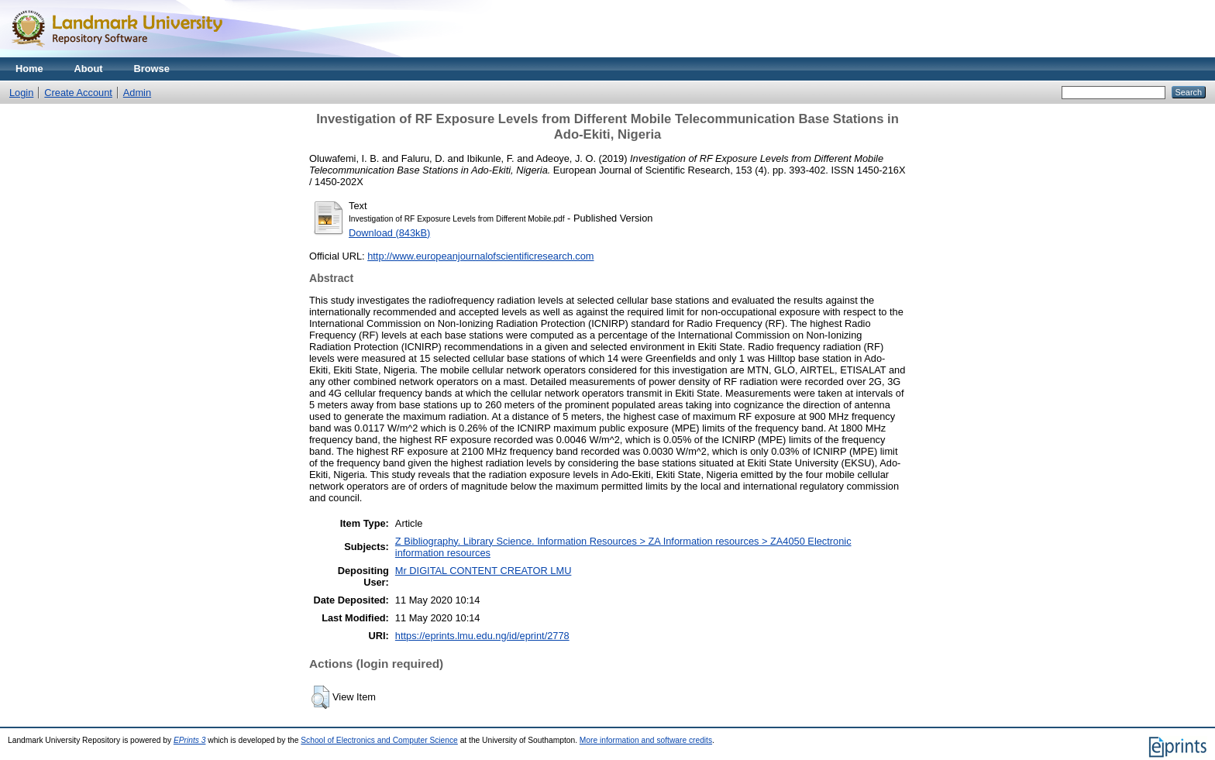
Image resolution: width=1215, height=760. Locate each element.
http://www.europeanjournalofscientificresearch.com (480, 256)
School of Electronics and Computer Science (379, 740)
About (88, 68)
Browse (152, 68)
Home (29, 68)
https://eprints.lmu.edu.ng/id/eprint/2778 (482, 635)
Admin (137, 92)
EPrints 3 (190, 740)
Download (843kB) (389, 233)
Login (21, 92)
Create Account (78, 92)
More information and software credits (646, 740)
